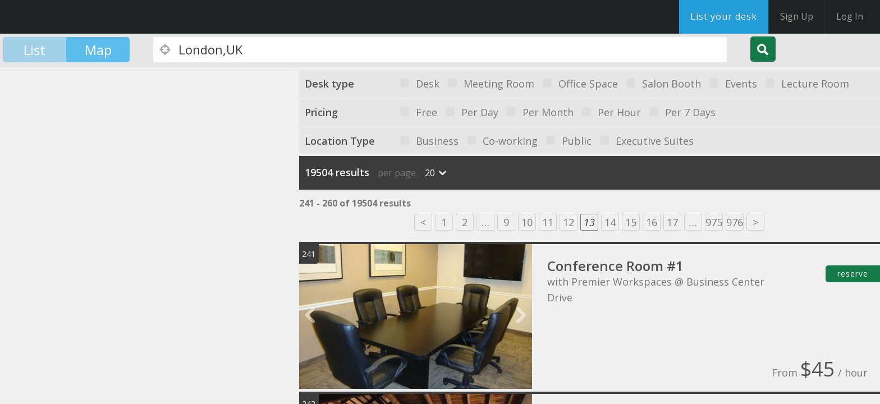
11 (547, 222)
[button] (53, 198)
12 (568, 222)
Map (98, 49)
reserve (852, 273)
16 (651, 222)
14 (610, 222)
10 (527, 222)
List (34, 49)
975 (713, 222)
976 (734, 222)
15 (630, 222)
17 (672, 222)
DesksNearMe (78, 16)
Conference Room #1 (615, 265)
